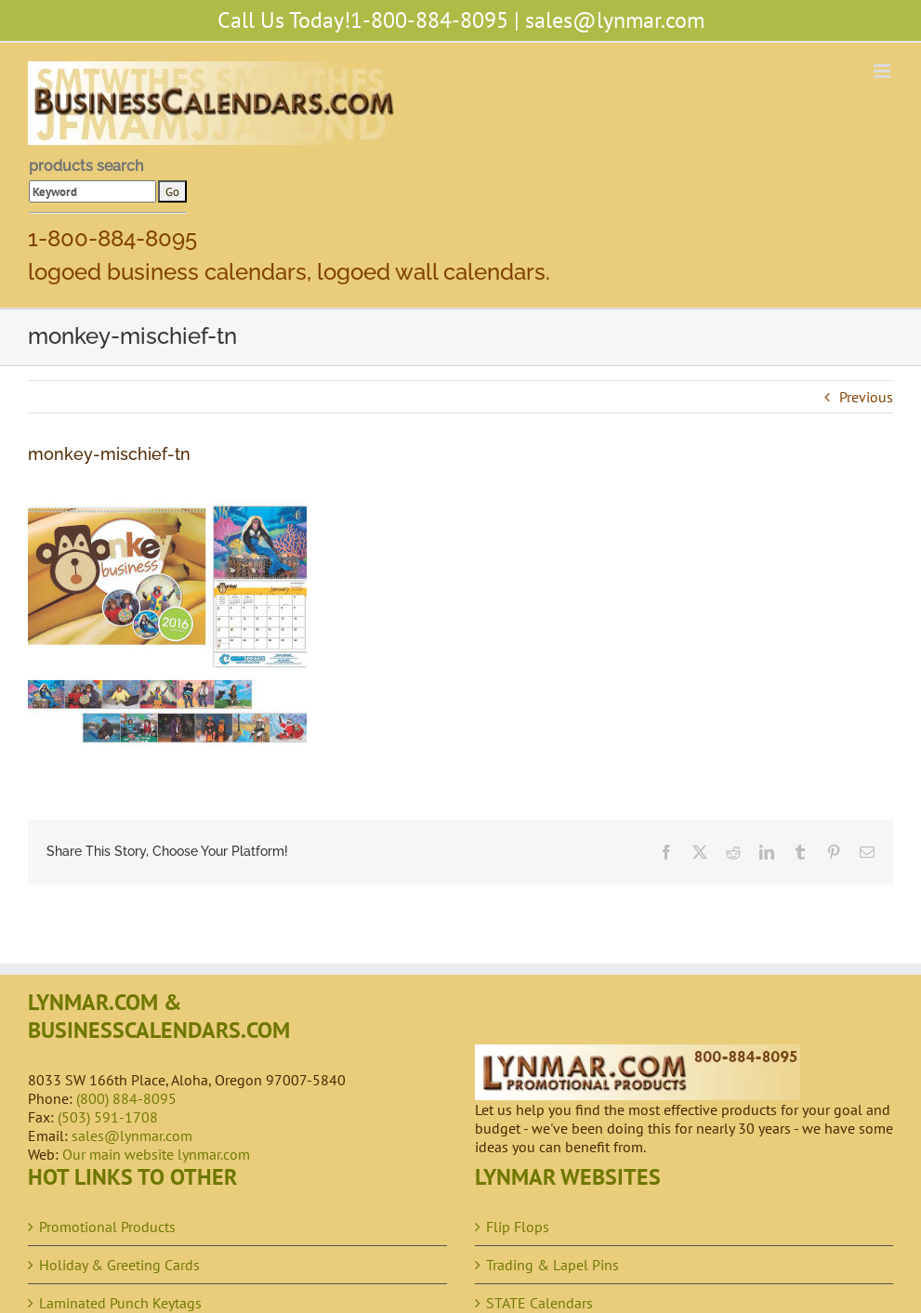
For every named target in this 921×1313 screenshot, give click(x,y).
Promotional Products (107, 1226)
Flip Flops (517, 1226)
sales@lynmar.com (614, 20)
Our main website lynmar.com (156, 1154)
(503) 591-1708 (108, 1117)
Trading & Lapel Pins (552, 1264)
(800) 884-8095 (126, 1098)
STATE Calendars (539, 1302)
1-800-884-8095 (429, 20)
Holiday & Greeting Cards (119, 1264)
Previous (866, 396)
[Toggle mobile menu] (883, 71)
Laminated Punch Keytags (120, 1302)
